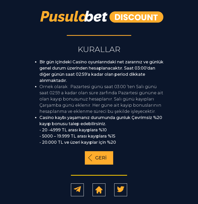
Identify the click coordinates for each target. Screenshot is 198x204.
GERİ (101, 158)
